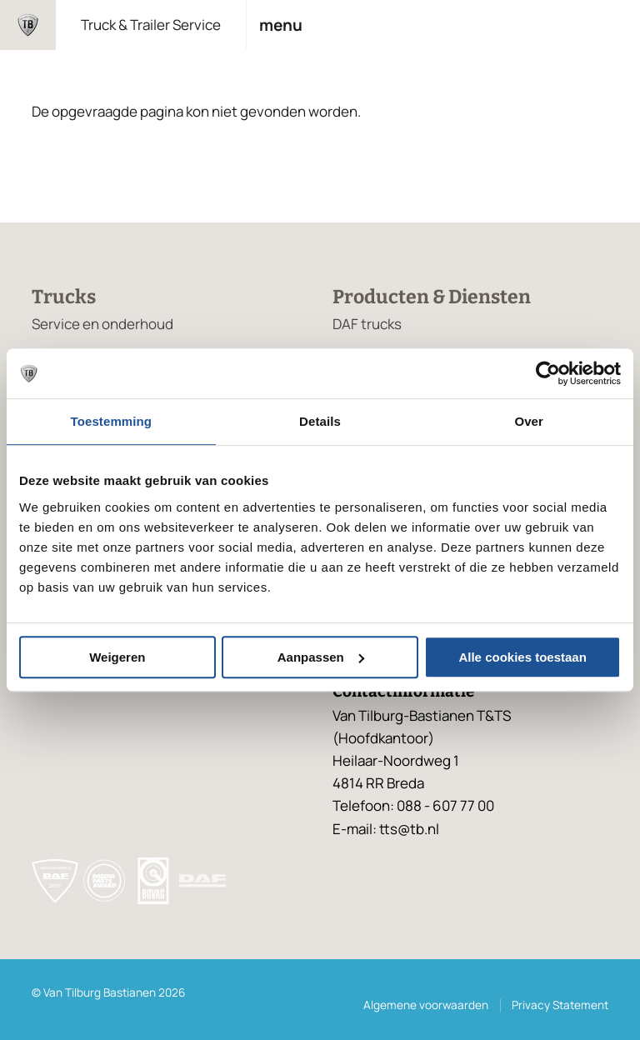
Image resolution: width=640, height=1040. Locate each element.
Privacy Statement (560, 1005)
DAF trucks (367, 323)
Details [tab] (320, 421)
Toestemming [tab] (111, 421)
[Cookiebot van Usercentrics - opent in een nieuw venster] (548, 373)
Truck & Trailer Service (151, 24)
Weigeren (117, 657)
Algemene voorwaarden (425, 1005)
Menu (280, 25)
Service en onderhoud (102, 323)
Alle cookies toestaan (522, 657)
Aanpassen (321, 657)
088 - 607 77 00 (445, 805)
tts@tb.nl (409, 828)
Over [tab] (528, 421)
